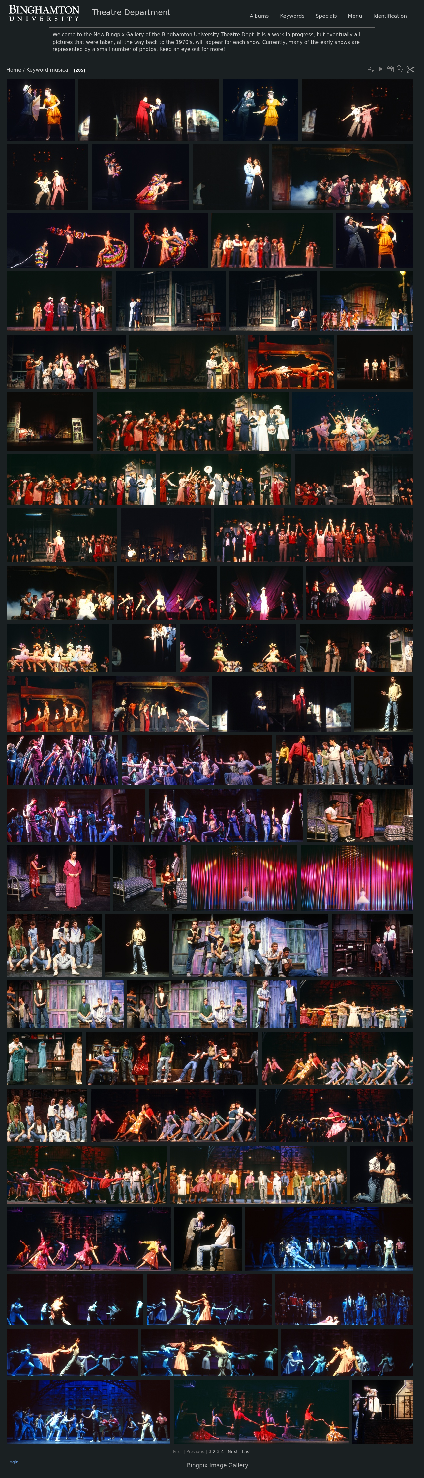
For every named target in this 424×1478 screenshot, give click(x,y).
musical (60, 70)
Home (13, 70)
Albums (259, 16)
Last (246, 1451)
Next (233, 1451)
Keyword (37, 70)
